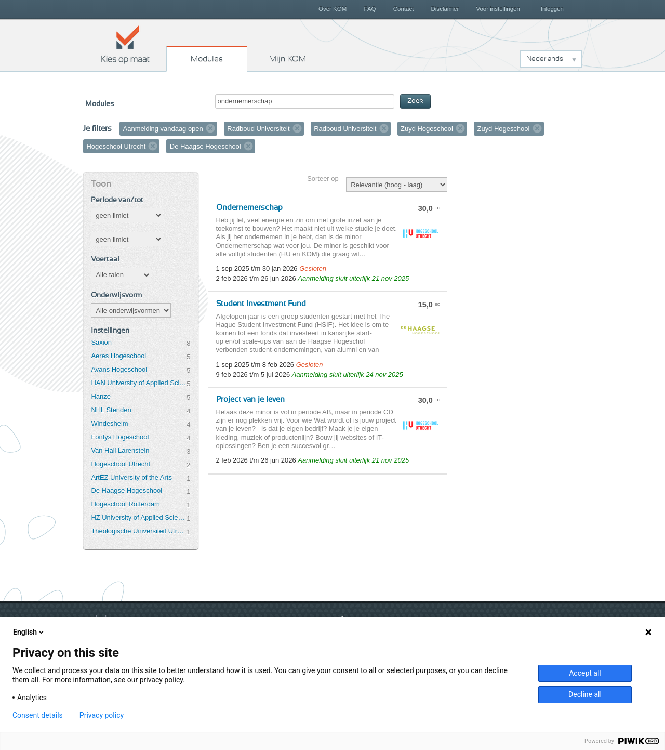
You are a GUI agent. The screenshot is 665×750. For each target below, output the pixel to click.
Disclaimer (445, 9)
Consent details (37, 715)
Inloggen (552, 9)
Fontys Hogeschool (120, 437)
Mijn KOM (287, 59)
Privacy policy (101, 715)
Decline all (585, 694)
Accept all (585, 673)
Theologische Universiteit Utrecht (139, 531)
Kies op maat (125, 44)
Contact (403, 9)
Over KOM (332, 9)
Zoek (415, 101)
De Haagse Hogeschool (126, 490)
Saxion (101, 342)
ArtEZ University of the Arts (131, 477)
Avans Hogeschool (119, 369)
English (29, 632)
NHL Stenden (111, 410)
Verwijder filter (210, 128)
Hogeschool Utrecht (120, 464)
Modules (207, 59)
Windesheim (109, 423)
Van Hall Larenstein (120, 450)
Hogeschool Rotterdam (125, 504)
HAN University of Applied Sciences (139, 383)
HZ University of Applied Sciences (139, 517)
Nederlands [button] (544, 58)
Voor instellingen (498, 9)
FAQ (370, 9)
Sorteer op (322, 178)
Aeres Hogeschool (118, 356)
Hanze (100, 396)
